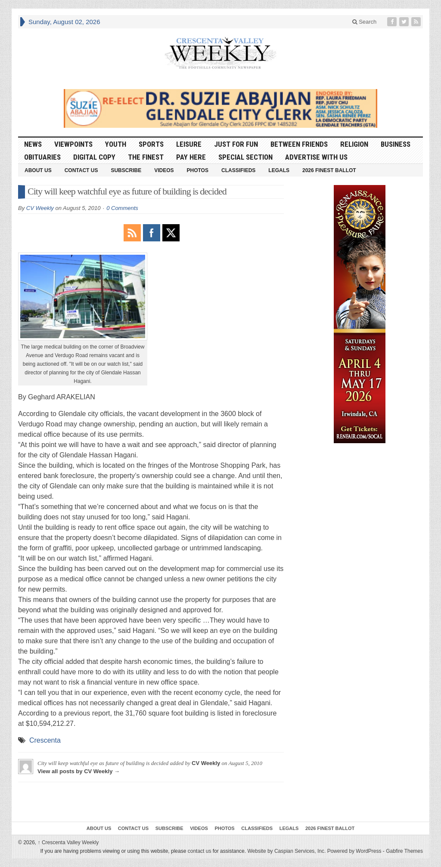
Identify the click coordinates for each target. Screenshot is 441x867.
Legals (278, 170)
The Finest (146, 157)
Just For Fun (236, 144)
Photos (197, 170)
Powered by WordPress (354, 851)
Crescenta (45, 740)
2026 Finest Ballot (329, 170)
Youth (115, 144)
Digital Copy (94, 157)
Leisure (189, 144)
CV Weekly (40, 208)
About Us (38, 170)
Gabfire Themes (404, 851)
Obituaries (42, 157)
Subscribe (126, 170)
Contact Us (81, 170)
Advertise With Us (316, 157)
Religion (354, 144)
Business (395, 144)
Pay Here (191, 157)
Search (364, 22)
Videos (164, 170)
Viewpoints (73, 144)
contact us (199, 851)
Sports (151, 144)
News (33, 144)
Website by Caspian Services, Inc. (286, 851)
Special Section (245, 157)
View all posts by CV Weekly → (78, 771)
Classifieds (238, 170)
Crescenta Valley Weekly (68, 842)
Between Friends (299, 144)
